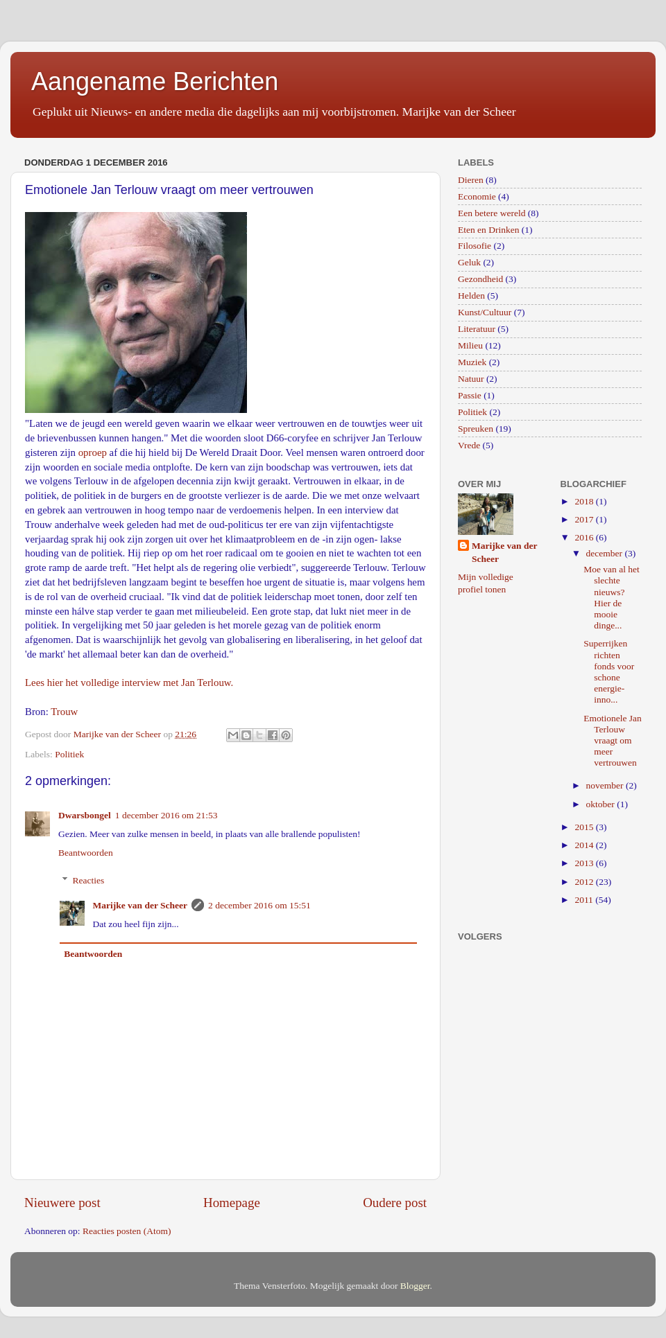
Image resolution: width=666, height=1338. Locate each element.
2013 (584, 863)
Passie (469, 395)
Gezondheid (480, 279)
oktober (601, 804)
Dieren (471, 180)
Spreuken (475, 428)
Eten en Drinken (488, 230)
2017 (584, 519)
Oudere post (395, 1202)
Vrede (469, 445)
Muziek (472, 362)
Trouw (64, 711)
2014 (584, 845)
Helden (471, 295)
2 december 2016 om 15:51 (259, 905)
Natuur (471, 378)
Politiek (69, 754)
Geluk (469, 262)
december (605, 553)
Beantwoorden (85, 852)
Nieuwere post (62, 1202)
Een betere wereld (491, 213)
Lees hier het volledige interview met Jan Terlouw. (129, 682)
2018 (584, 501)
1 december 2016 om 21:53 (166, 815)
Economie (477, 196)
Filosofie (474, 245)
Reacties (89, 880)
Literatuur (476, 329)
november (606, 785)
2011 (584, 900)
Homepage (231, 1202)
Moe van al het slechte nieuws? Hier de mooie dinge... (611, 597)
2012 (584, 882)
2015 (584, 827)
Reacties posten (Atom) (127, 1231)
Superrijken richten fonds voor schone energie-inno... (608, 671)
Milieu (470, 345)
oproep (92, 452)
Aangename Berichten (154, 81)
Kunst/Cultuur (484, 312)
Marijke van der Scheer (140, 905)
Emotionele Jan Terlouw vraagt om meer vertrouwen (612, 740)
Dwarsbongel (84, 815)
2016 (584, 537)
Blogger (415, 1285)
